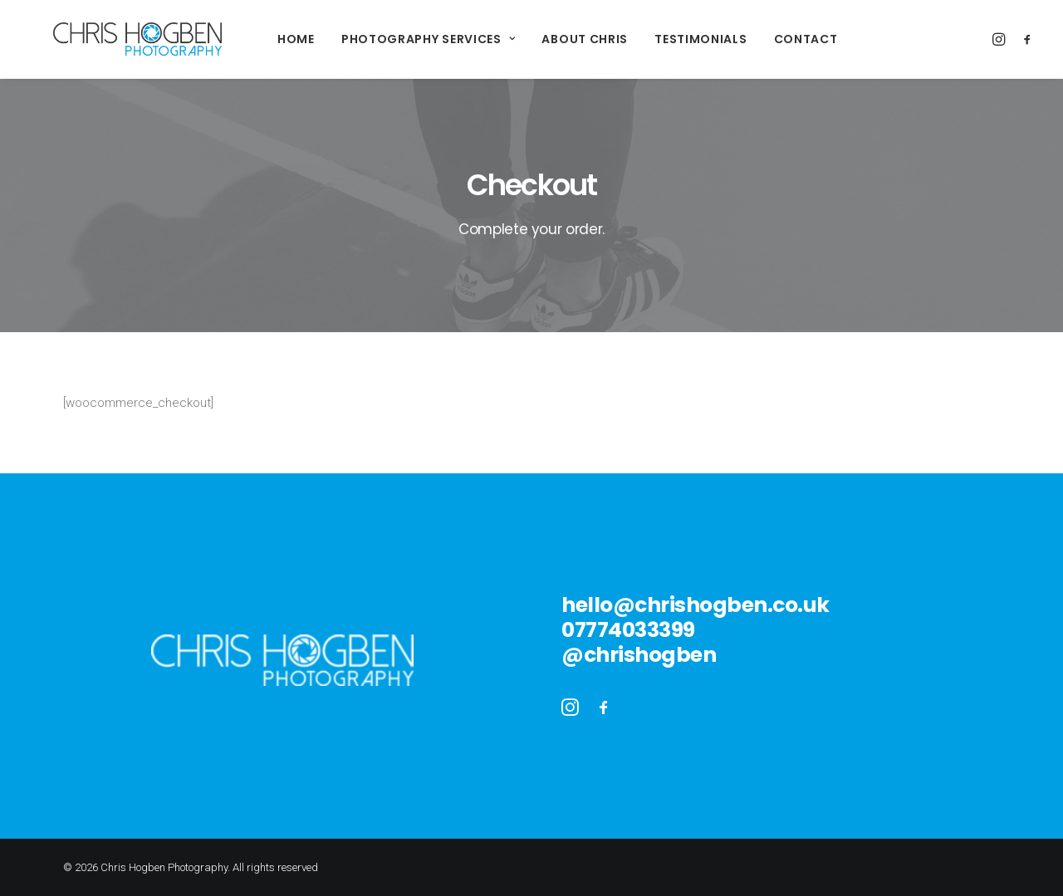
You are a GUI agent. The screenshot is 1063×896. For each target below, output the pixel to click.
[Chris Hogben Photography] (112, 39)
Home (271, 39)
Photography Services (403, 39)
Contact (781, 39)
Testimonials (675, 39)
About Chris (560, 39)
